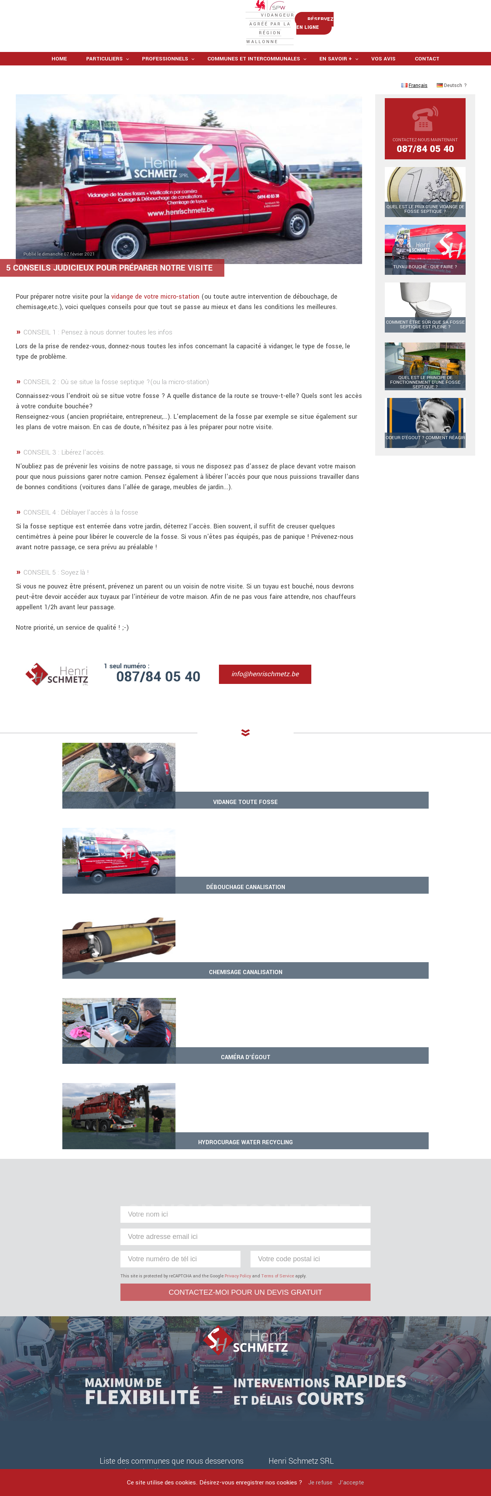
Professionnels (165, 84)
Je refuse (320, 1482)
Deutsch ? (452, 111)
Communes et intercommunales (253, 84)
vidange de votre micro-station (155, 322)
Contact (427, 84)
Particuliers (104, 84)
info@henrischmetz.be (273, 698)
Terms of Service (277, 1046)
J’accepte (351, 1482)
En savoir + (335, 84)
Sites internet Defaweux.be (308, 1453)
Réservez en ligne (430, 38)
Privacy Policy (238, 1046)
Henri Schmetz (298, 1445)
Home (59, 84)
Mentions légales (196, 1445)
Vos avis (383, 84)
